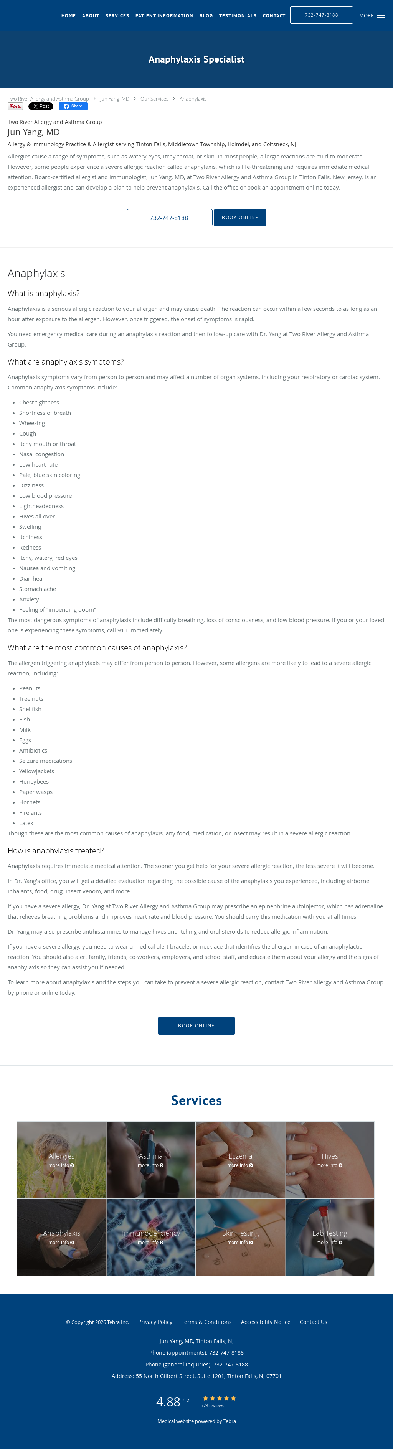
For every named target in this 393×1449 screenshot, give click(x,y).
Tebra (229, 1421)
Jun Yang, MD (114, 98)
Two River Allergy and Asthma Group (48, 98)
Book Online (240, 217)
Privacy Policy (155, 1321)
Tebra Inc (117, 1322)
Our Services (154, 98)
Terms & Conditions (207, 1321)
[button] (381, 15)
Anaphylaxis (193, 98)
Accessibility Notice (266, 1321)
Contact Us (313, 1321)
